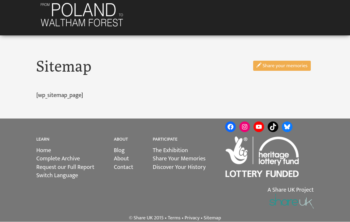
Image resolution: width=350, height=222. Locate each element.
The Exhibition (170, 150)
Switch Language (57, 175)
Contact (123, 167)
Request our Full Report (65, 167)
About (121, 159)
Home (43, 150)
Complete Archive (58, 159)
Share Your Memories (179, 159)
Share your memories (282, 66)
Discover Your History (179, 167)
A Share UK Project (290, 190)
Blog (119, 150)
